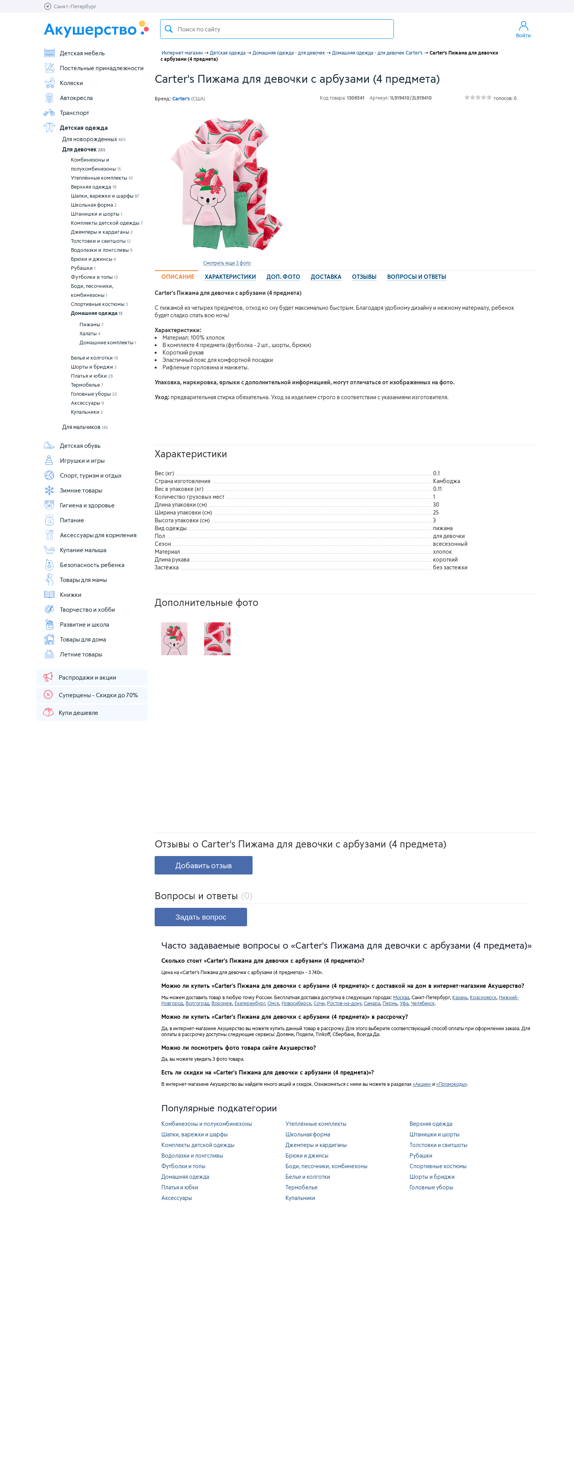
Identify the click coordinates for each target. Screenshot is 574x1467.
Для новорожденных (94, 139)
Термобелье (87, 385)
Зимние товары (72, 490)
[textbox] (277, 29)
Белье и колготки (94, 357)
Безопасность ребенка (84, 564)
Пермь (390, 1003)
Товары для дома (74, 639)
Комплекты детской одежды (107, 223)
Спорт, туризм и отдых (82, 475)
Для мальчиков (85, 427)
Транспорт (66, 112)
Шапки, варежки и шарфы (105, 196)
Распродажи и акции (79, 677)
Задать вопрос (200, 917)
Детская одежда (75, 127)
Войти (523, 29)
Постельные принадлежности (93, 68)
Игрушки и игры (74, 460)
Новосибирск (296, 1003)
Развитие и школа (76, 624)
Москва (401, 997)
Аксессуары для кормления (90, 535)
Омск (273, 1003)
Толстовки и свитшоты (101, 241)
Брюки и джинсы (93, 259)
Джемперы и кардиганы (102, 232)
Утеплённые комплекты (102, 178)
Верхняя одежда (94, 187)
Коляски (63, 82)
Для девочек (83, 149)
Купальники (87, 412)
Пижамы (91, 324)
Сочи (319, 1003)
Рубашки (83, 268)
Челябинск (423, 1003)
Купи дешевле (70, 712)
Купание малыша (74, 550)
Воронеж (221, 1003)
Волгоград (197, 1003)
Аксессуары (87, 403)
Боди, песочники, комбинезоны (92, 290)
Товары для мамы (75, 579)
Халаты (89, 333)
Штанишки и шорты (96, 214)
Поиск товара (168, 29)
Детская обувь (72, 445)
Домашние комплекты (107, 342)
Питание (63, 520)
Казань (460, 997)
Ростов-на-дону (344, 1003)
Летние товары (72, 654)
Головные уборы (94, 394)
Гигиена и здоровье (79, 505)
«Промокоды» (451, 1084)
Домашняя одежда (97, 313)
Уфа (404, 1003)
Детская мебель (74, 53)
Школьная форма (94, 205)
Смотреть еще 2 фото (227, 262)
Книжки (62, 594)
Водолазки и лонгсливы (102, 250)
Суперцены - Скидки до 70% (90, 694)
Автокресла (68, 97)
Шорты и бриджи (94, 367)
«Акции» (422, 1084)
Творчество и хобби (79, 609)
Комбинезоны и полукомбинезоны (96, 164)
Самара (372, 1003)
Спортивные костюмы (99, 304)
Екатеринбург (250, 1003)
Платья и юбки (92, 376)
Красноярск (483, 997)
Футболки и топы (94, 277)
